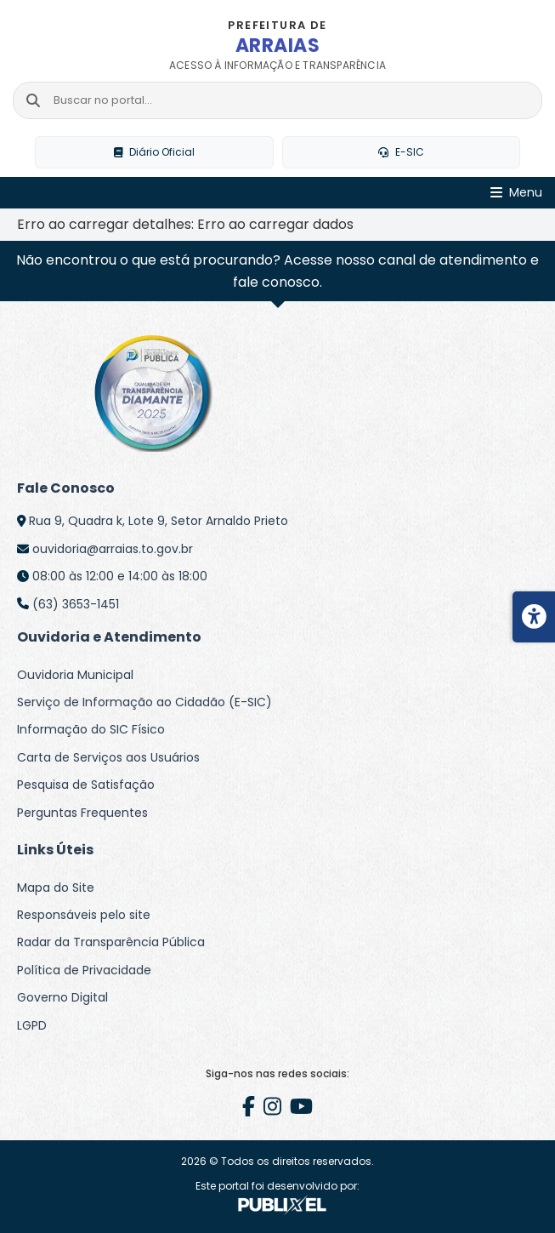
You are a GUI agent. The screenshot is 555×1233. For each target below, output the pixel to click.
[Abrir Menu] (516, 193)
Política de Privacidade (84, 970)
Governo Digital (62, 997)
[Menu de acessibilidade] (534, 616)
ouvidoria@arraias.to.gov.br (112, 548)
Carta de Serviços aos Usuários (108, 757)
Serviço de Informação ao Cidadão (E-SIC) (144, 702)
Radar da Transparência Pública (111, 941)
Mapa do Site (55, 887)
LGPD (32, 1025)
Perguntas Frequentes (82, 812)
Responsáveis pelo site (83, 914)
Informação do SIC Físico (91, 729)
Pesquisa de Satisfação (86, 784)
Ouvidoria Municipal (75, 674)
